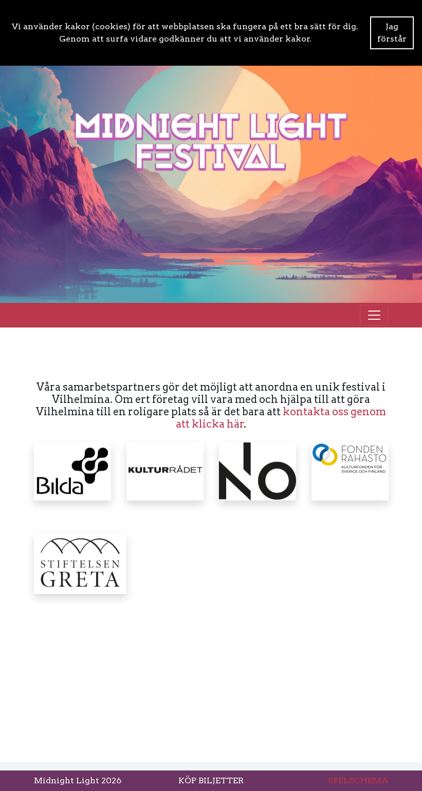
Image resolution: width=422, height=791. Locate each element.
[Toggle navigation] (374, 315)
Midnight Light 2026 (77, 780)
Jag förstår (392, 33)
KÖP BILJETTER (211, 780)
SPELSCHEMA (358, 780)
